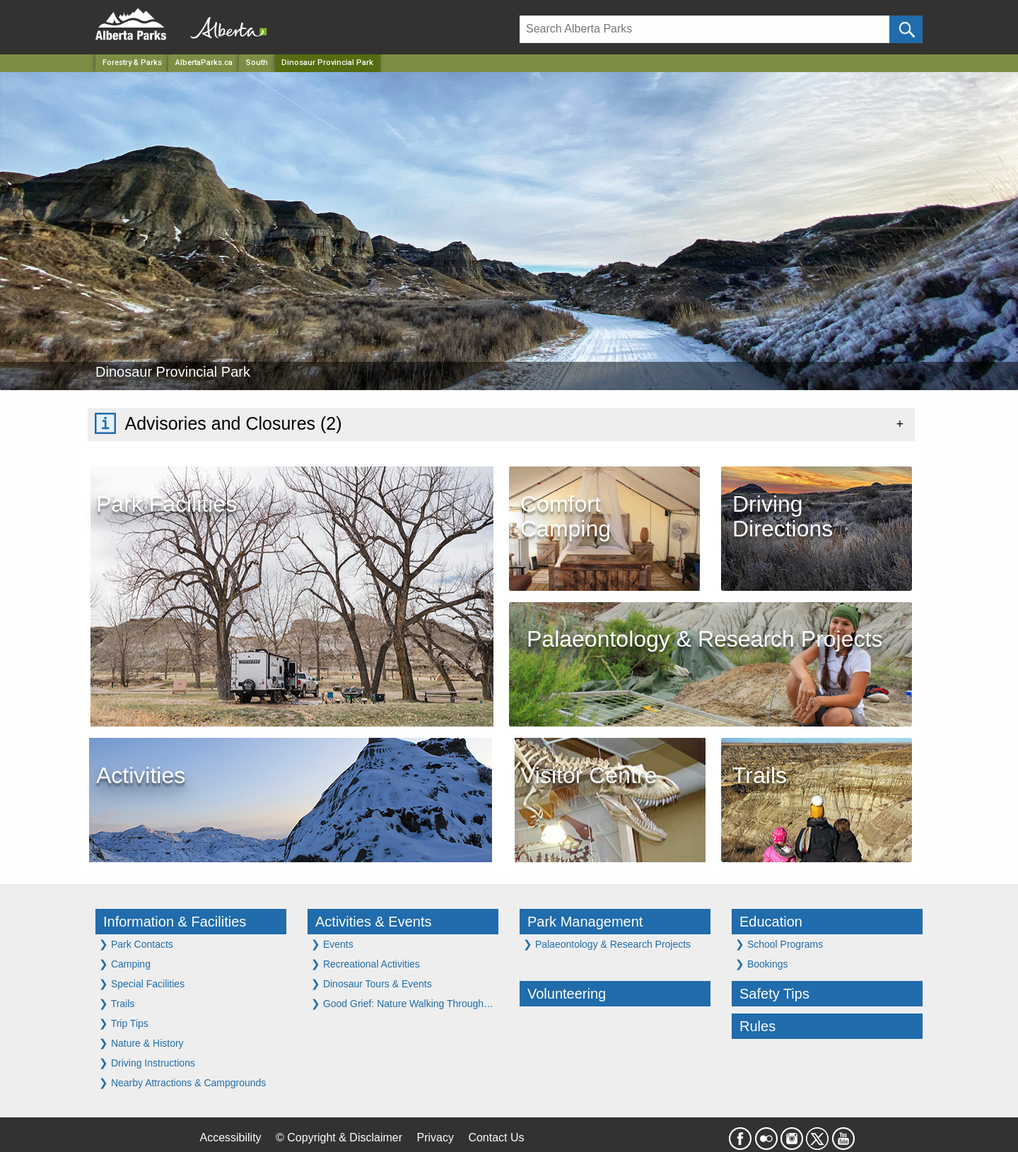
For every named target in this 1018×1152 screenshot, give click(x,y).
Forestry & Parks (132, 62)
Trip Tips (123, 1023)
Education (770, 921)
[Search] (704, 29)
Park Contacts (136, 944)
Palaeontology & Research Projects (607, 944)
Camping (125, 964)
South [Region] (257, 62)
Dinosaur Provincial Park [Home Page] (327, 62)
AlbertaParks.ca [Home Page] (204, 62)
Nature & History (141, 1043)
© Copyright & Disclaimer (339, 1138)
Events (332, 944)
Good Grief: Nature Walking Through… (402, 1003)
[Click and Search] (906, 29)
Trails (116, 1003)
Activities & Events (373, 921)
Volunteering (566, 993)
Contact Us (496, 1138)
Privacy (434, 1138)
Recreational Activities (365, 964)
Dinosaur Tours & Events (371, 983)
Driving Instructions (147, 1063)
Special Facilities (142, 983)
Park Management (585, 921)
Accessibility (230, 1138)
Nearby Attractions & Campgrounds (182, 1082)
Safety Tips (774, 993)
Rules (757, 1026)
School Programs (779, 944)
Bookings (761, 964)
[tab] (501, 424)
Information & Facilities (174, 921)
